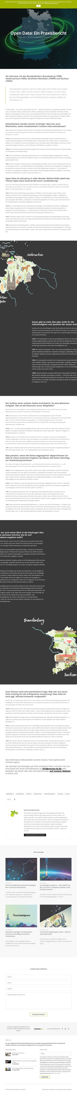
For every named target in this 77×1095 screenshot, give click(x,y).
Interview (28, 794)
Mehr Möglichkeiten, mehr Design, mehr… (23, 1068)
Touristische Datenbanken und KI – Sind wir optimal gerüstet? (55, 933)
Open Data (47, 37)
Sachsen (67, 794)
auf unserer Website (60, 771)
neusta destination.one (36, 37)
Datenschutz (45, 1089)
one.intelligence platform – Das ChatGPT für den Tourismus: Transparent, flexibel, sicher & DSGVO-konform (55, 887)
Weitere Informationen (51, 3)
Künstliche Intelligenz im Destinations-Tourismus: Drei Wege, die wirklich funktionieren (19, 934)
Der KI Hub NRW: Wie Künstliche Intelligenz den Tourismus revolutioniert (21, 886)
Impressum (52, 1089)
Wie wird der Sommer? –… (19, 1053)
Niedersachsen (37, 794)
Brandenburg (10, 794)
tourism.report (54, 37)
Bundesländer (20, 794)
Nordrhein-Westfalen (49, 794)
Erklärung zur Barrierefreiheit (64, 1089)
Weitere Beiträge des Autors (35, 835)
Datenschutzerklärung (56, 1073)
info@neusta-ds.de (52, 768)
